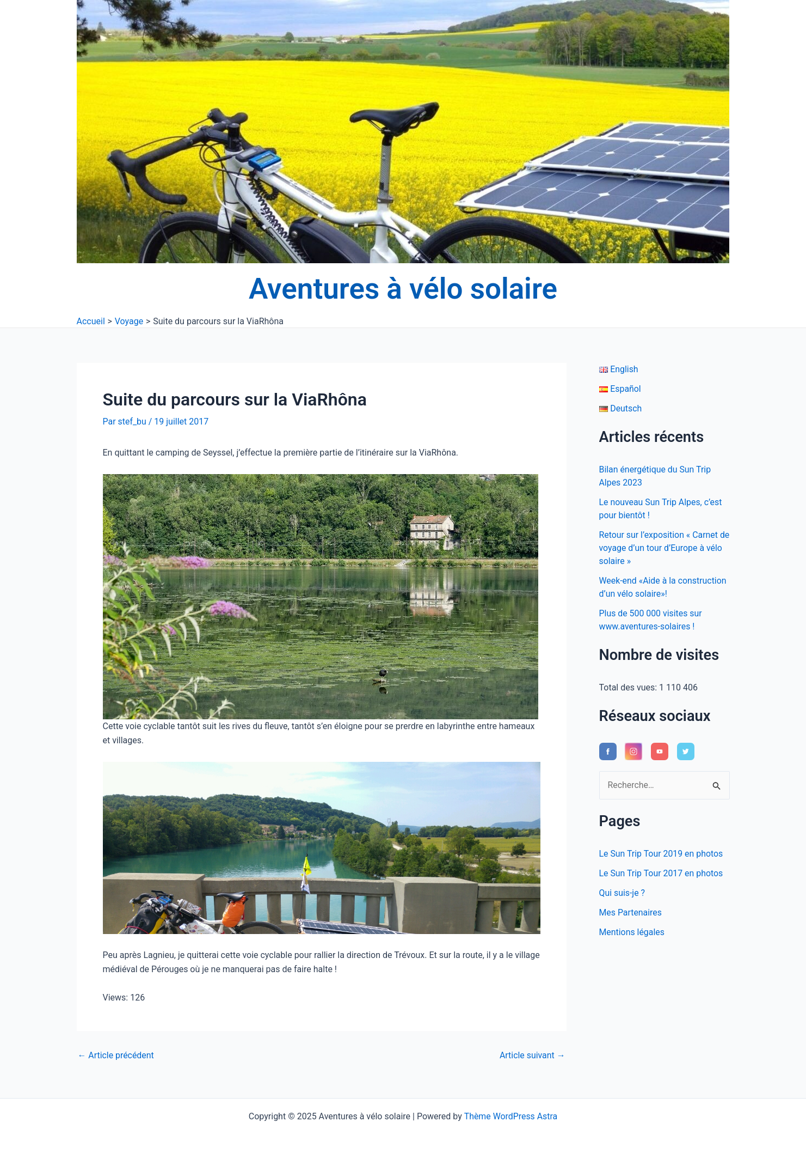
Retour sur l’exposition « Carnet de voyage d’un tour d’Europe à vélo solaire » (659, 548)
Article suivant (532, 1055)
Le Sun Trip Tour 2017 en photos (661, 873)
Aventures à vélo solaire (403, 289)
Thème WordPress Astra (511, 1116)
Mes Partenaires (630, 912)
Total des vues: (629, 687)
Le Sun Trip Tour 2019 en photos (661, 853)
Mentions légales (632, 932)
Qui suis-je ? (622, 893)
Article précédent (116, 1055)
